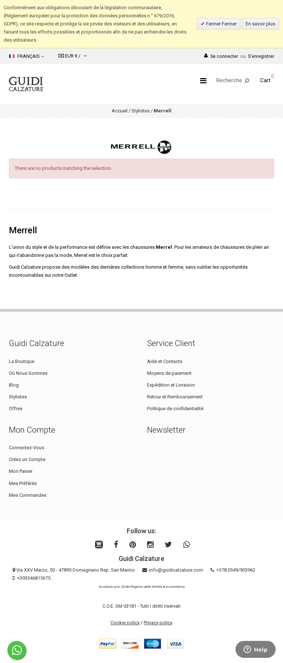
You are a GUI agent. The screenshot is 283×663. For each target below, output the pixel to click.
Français (26, 56)
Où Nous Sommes (28, 373)
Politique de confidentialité (175, 408)
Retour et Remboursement (175, 396)
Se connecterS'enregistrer (239, 56)
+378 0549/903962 (235, 570)
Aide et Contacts (164, 361)
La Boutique (21, 361)
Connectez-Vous (26, 447)
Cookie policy (125, 622)
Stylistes (141, 111)
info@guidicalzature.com (176, 570)
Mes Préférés (23, 483)
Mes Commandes (27, 495)
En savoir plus (260, 24)
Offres (15, 408)
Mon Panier (20, 471)
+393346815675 (33, 578)
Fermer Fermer (221, 24)
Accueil (119, 111)
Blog (14, 385)
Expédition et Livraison (171, 385)
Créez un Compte (27, 459)
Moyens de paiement (169, 373)
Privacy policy (158, 622)
